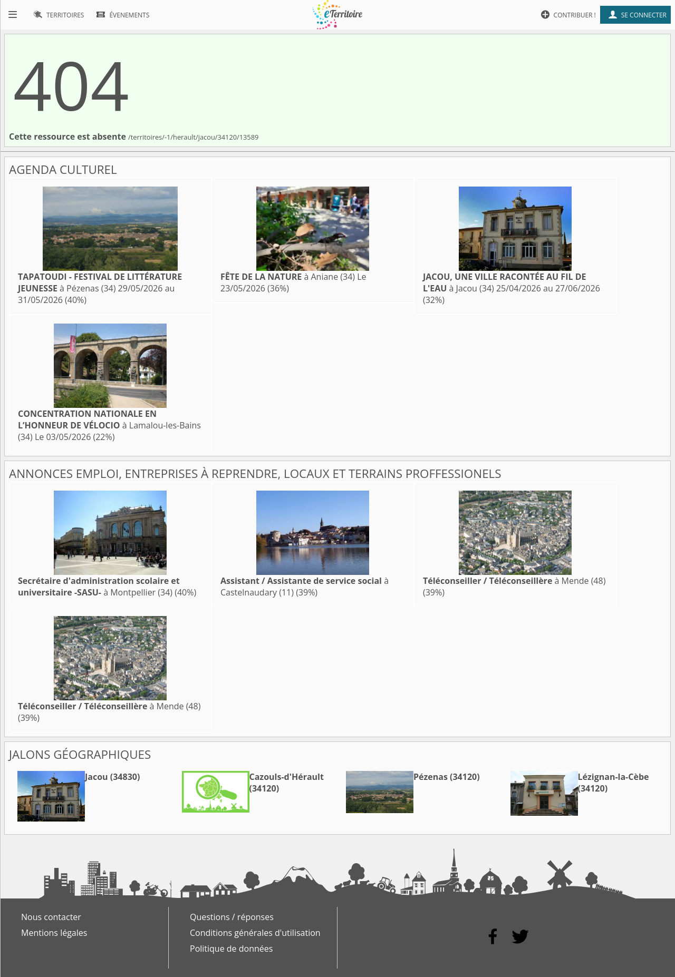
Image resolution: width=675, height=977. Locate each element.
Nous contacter (51, 917)
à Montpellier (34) (99, 586)
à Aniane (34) (287, 276)
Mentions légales (54, 933)
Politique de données (231, 948)
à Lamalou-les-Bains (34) (109, 425)
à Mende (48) (514, 581)
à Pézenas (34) (100, 282)
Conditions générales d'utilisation (255, 933)
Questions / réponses (232, 917)
